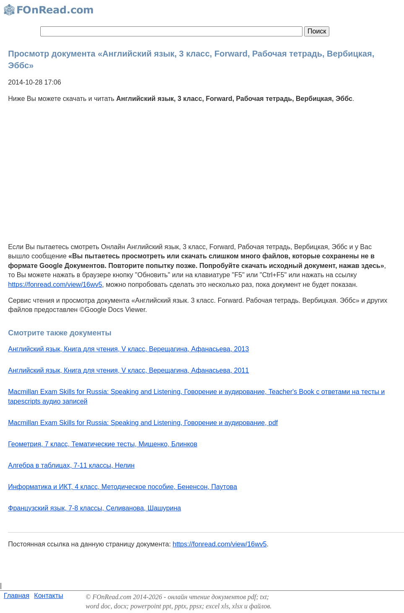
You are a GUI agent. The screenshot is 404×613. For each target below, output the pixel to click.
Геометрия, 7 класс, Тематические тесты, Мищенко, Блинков (102, 444)
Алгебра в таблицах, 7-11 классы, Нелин (71, 465)
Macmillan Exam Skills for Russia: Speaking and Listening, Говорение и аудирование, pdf (143, 422)
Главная (16, 595)
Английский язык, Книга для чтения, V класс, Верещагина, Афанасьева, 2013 (128, 349)
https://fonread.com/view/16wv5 (55, 284)
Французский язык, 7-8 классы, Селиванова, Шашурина (94, 508)
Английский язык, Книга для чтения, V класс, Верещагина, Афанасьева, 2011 (128, 370)
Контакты (48, 595)
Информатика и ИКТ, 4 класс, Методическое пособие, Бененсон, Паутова (122, 486)
